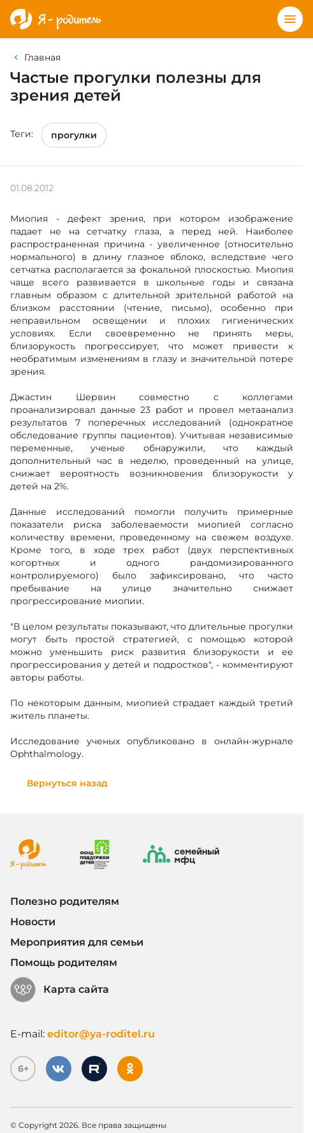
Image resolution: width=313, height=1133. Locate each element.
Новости (32, 922)
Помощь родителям (63, 962)
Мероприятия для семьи (76, 942)
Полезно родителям (64, 901)
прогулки (74, 135)
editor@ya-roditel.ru (101, 1034)
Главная (42, 57)
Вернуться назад (67, 783)
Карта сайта (59, 989)
